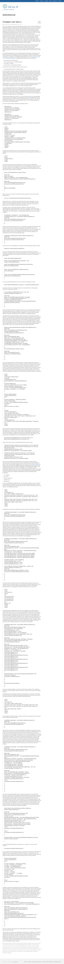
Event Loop (33, 944)
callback (39, 943)
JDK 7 (10, 947)
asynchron (4, 943)
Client (5, 944)
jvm (18, 947)
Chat (3, 944)
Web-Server (30, 951)
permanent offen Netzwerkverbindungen (31, 948)
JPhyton (13, 947)
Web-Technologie (35, 951)
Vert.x (23, 951)
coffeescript (10, 944)
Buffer (37, 943)
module (29, 947)
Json (17, 947)
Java (18, 24)
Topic (17, 951)
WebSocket (4, 952)
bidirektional (25, 943)
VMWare (27, 951)
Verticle (25, 951)
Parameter (16, 948)
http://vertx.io (31, 96)
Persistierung (39, 948)
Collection (13, 944)
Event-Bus (37, 944)
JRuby (15, 947)
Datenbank (22, 944)
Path (24, 948)
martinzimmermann (7, 24)
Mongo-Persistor (32, 947)
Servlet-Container (10, 951)
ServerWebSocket (5, 951)
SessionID (14, 951)
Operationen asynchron (11, 948)
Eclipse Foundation (27, 944)
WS (6, 952)
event (31, 944)
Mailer (22, 947)
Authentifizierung (14, 943)
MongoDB (36, 947)
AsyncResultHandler (9, 943)
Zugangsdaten (10, 952)
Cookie (16, 944)
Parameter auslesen (21, 948)
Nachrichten (4, 948)
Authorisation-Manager (20, 943)
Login (20, 947)
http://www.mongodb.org (35, 464)
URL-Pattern (20, 951)
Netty (7, 948)
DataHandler (19, 944)
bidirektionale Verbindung (31, 943)
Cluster (7, 944)
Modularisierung (25, 947)
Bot (35, 943)
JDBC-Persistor (7, 947)
